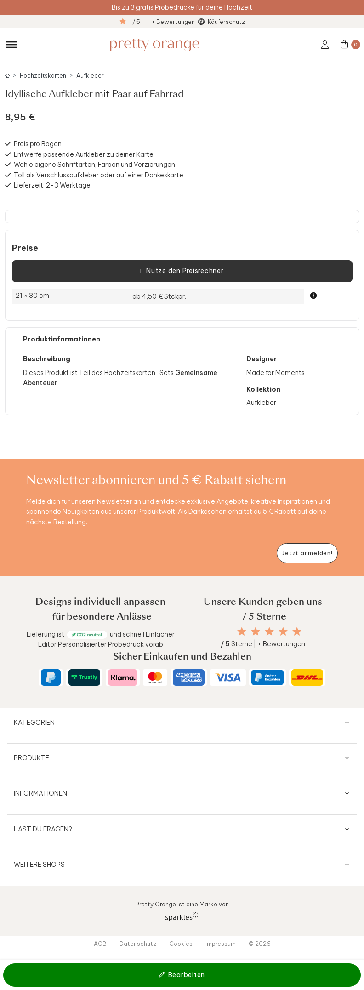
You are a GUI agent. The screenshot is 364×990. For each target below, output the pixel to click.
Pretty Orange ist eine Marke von (182, 910)
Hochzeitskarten (43, 75)
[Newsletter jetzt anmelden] (307, 553)
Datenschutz (137, 943)
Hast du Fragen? (43, 829)
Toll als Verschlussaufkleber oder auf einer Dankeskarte (98, 175)
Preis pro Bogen (38, 144)
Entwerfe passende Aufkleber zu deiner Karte (84, 154)
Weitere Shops (39, 864)
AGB (100, 943)
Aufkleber (90, 75)
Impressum (220, 943)
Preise (25, 248)
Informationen (40, 793)
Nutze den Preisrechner (181, 271)
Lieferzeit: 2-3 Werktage (52, 185)
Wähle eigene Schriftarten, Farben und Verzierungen (94, 164)
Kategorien (34, 722)
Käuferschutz (226, 21)
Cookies (181, 943)
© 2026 (260, 943)
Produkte (31, 758)
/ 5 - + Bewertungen (163, 21)
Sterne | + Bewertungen (263, 644)
